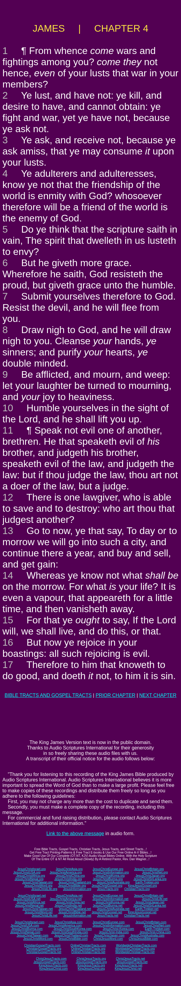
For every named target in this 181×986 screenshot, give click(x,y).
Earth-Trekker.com (157, 928)
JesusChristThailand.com (71, 935)
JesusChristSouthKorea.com (72, 928)
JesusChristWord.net (38, 912)
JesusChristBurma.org (108, 879)
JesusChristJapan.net (149, 902)
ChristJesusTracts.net (130, 958)
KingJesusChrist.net (128, 968)
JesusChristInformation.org (111, 872)
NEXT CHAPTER (157, 695)
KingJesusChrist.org (91, 968)
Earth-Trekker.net (146, 909)
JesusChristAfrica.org (30, 875)
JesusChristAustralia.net (113, 909)
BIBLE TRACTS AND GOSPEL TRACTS (48, 695)
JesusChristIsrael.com (29, 922)
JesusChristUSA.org (26, 872)
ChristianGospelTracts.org (43, 948)
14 (7, 575)
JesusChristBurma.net (107, 905)
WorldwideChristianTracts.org (135, 948)
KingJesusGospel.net (142, 912)
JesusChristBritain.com (150, 922)
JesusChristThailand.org (75, 882)
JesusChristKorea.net (110, 902)
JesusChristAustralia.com (147, 935)
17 (7, 664)
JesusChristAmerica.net (66, 899)
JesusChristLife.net (154, 899)
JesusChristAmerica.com (65, 925)
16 (7, 642)
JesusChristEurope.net (108, 895)
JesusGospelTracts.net (132, 962)
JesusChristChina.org (70, 875)
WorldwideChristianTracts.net (134, 952)
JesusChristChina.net (70, 902)
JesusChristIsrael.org (31, 869)
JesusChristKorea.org (110, 875)
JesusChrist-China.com (155, 932)
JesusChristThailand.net (75, 909)
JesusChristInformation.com (111, 925)
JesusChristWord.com (38, 938)
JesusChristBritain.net (148, 895)
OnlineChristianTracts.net (88, 952)
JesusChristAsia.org (69, 869)
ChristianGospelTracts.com (42, 945)
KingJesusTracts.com (53, 965)
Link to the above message (75, 833)
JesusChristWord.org (38, 885)
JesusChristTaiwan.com (32, 935)
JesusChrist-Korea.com (118, 928)
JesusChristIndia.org (68, 879)
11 (7, 430)
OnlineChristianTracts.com (88, 945)
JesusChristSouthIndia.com (69, 932)
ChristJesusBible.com (143, 938)
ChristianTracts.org (137, 889)
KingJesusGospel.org (142, 885)
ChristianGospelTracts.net (44, 952)
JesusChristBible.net (72, 912)
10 (7, 407)
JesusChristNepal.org (28, 879)
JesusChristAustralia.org (113, 882)
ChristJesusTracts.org (91, 958)
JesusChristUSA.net (27, 899)
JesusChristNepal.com (25, 932)
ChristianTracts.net (136, 915)
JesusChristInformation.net (111, 899)
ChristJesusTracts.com (51, 958)
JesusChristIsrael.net (31, 895)
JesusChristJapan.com (109, 935)
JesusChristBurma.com (27, 928)
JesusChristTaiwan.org (37, 882)
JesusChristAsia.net (69, 895)
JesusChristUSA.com (25, 925)
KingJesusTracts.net (128, 965)
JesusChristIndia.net (68, 905)
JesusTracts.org (108, 889)
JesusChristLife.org (44, 889)
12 (7, 497)
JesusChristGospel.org (107, 885)
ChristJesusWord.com (108, 938)
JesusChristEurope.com (109, 922)
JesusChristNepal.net (29, 905)
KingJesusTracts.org (91, 965)
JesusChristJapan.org (150, 875)
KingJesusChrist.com (53, 968)
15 (7, 620)
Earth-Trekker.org (147, 882)
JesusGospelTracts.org (91, 962)
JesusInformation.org (77, 889)
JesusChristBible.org (72, 885)
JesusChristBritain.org (149, 869)
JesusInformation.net (77, 915)
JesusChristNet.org (155, 872)
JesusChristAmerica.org (66, 872)
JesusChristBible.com (73, 938)
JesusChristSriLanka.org (150, 879)
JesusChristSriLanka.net (149, 905)
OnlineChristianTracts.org (88, 948)
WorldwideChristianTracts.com (136, 945)
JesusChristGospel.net (107, 912)
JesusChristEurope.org (108, 869)
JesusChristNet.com (156, 925)
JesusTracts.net (107, 915)
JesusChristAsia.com (68, 922)
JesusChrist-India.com (114, 932)
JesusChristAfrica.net (31, 902)
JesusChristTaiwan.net (38, 909)
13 (7, 530)
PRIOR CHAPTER (115, 695)
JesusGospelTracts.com (49, 962)
